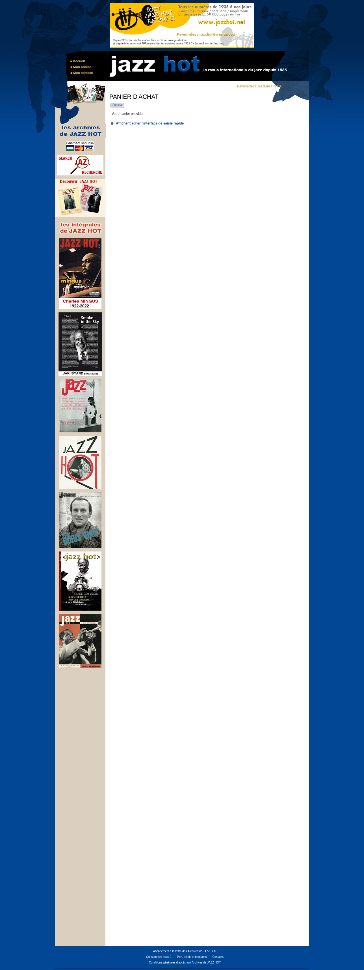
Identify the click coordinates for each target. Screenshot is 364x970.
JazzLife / (264, 86)
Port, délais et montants (192, 956)
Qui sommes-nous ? (158, 956)
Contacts (218, 956)
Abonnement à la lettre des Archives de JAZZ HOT (185, 951)
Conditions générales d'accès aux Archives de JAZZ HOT (185, 962)
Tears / (278, 86)
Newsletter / (246, 86)
